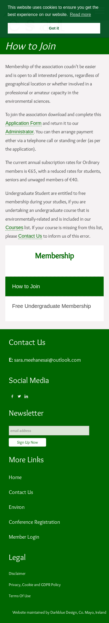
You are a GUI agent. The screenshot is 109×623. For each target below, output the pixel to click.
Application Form (23, 123)
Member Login (24, 537)
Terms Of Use (20, 595)
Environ (17, 507)
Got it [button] (54, 28)
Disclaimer (17, 573)
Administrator (19, 131)
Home (15, 477)
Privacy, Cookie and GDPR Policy (35, 584)
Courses (14, 227)
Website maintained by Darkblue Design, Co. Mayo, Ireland (59, 612)
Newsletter (26, 413)
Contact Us (30, 236)
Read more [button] (80, 14)
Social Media (29, 380)
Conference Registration (34, 522)
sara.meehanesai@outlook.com (47, 360)
